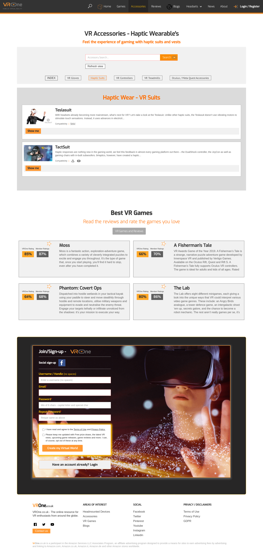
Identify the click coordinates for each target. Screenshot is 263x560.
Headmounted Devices (96, 511)
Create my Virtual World (62, 448)
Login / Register (250, 6)
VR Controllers (124, 78)
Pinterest (138, 521)
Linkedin (138, 535)
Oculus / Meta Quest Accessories (190, 78)
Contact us (41, 531)
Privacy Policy (191, 516)
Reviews (156, 6)
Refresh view (95, 66)
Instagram (139, 530)
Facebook (139, 511)
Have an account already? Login (75, 465)
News (211, 6)
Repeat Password (50, 412)
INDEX (51, 78)
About (224, 6)
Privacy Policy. (98, 429)
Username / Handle (57, 374)
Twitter (137, 516)
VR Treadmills (152, 78)
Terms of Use (80, 429)
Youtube (138, 525)
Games (121, 6)
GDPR (187, 521)
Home (104, 6)
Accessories (138, 6)
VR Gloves (73, 78)
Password (45, 399)
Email (43, 386)
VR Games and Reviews (129, 231)
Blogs (173, 6)
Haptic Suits (97, 78)
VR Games (89, 521)
